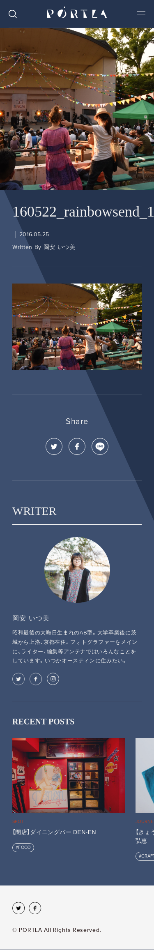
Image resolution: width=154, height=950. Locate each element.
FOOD (24, 847)
